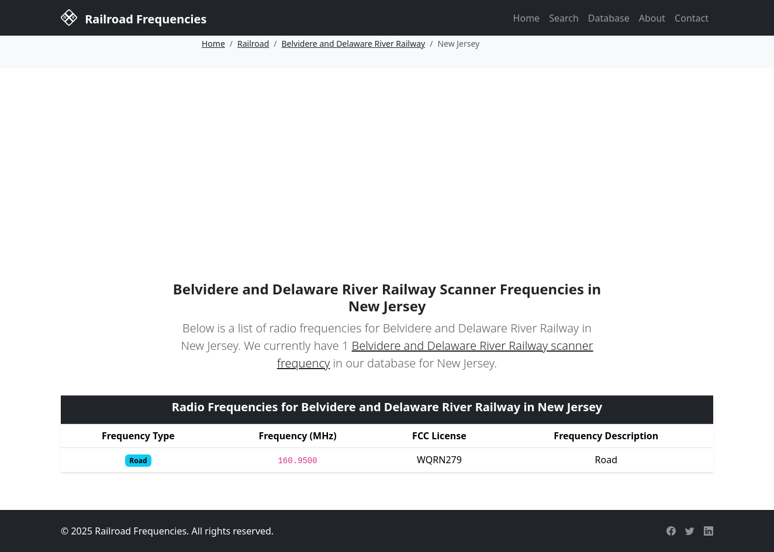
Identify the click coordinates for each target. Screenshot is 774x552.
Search (564, 18)
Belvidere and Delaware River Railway (354, 43)
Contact (692, 18)
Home (526, 18)
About (652, 18)
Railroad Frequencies (133, 17)
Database (609, 18)
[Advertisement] (387, 156)
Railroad (253, 43)
